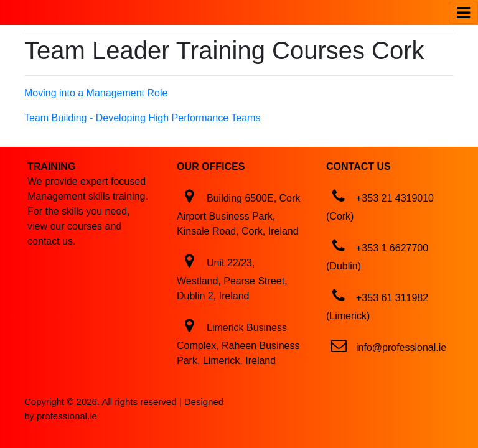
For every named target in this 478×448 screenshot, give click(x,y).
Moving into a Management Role (95, 93)
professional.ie (67, 416)
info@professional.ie (401, 347)
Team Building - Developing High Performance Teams (142, 118)
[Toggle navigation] (463, 13)
